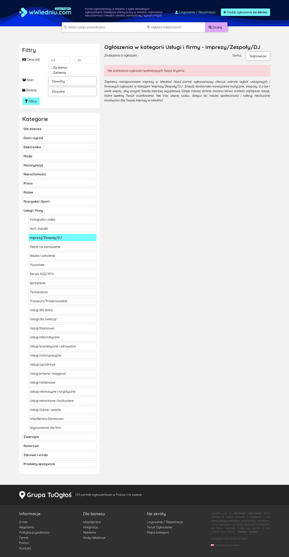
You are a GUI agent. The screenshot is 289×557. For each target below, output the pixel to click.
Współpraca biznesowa (46, 419)
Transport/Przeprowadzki (48, 301)
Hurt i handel (39, 229)
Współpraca (92, 522)
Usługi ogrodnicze (42, 364)
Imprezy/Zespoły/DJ (46, 238)
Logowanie (195, 12)
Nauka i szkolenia (42, 256)
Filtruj (31, 101)
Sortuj (237, 55)
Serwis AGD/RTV (42, 274)
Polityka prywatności (34, 532)
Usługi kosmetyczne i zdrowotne (53, 346)
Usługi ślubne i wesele (45, 410)
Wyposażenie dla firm (45, 428)
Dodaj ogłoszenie (245, 12)
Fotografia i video (42, 219)
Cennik (24, 538)
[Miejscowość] (178, 27)
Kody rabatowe (94, 538)
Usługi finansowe (42, 328)
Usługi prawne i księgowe (48, 373)
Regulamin (26, 527)
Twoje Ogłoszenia (159, 527)
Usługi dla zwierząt (43, 319)
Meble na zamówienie (45, 247)
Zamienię (59, 73)
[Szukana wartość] (106, 27)
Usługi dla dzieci (41, 310)
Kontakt (25, 548)
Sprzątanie (37, 283)
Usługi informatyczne (45, 337)
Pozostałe (37, 265)
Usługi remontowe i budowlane (52, 401)
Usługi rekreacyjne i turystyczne (52, 391)
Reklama (89, 532)
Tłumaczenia (39, 292)
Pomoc (24, 543)
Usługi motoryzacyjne (45, 355)
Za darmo (60, 67)
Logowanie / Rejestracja (165, 522)
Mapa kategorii (158, 532)
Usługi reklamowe (42, 382)
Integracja (90, 527)
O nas (23, 522)
